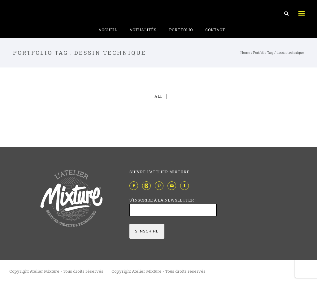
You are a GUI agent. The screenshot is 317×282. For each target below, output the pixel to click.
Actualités (143, 29)
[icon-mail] (173, 185)
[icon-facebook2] (135, 185)
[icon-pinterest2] (161, 185)
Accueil (107, 29)
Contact (215, 29)
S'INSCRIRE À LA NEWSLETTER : (162, 200)
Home (245, 52)
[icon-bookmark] (186, 185)
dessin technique (290, 52)
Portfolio (181, 29)
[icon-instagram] (148, 185)
